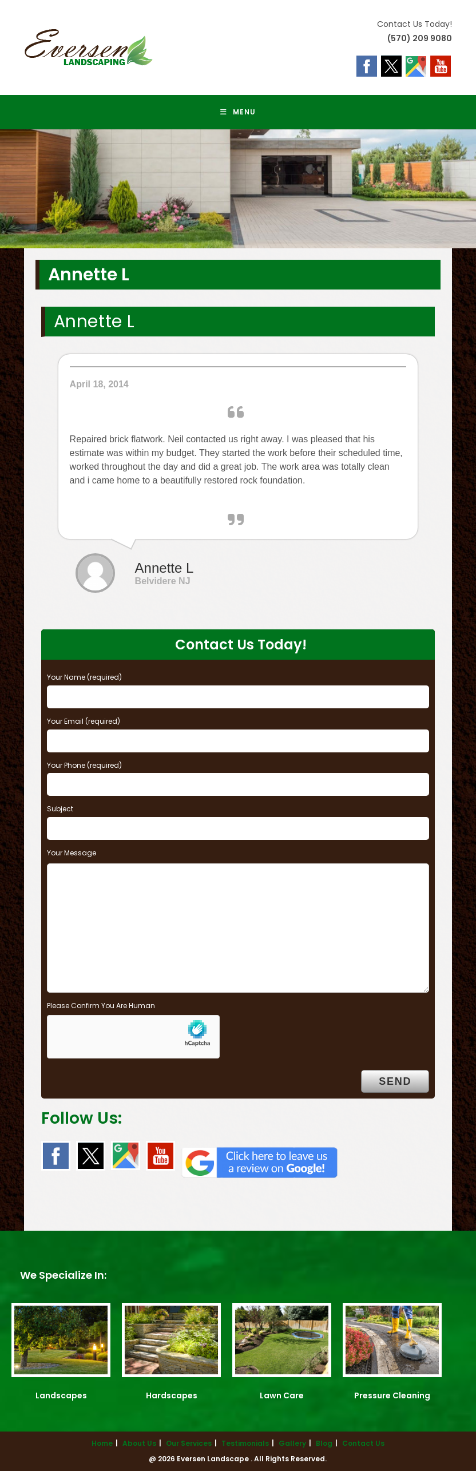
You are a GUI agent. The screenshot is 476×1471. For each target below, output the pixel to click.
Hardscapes (171, 1395)
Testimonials (245, 1443)
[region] (238, 188)
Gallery (292, 1443)
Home (102, 1443)
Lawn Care (282, 1395)
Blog (324, 1443)
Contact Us (363, 1443)
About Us (139, 1443)
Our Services (189, 1443)
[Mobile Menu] (238, 112)
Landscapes (61, 1395)
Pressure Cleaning (392, 1395)
